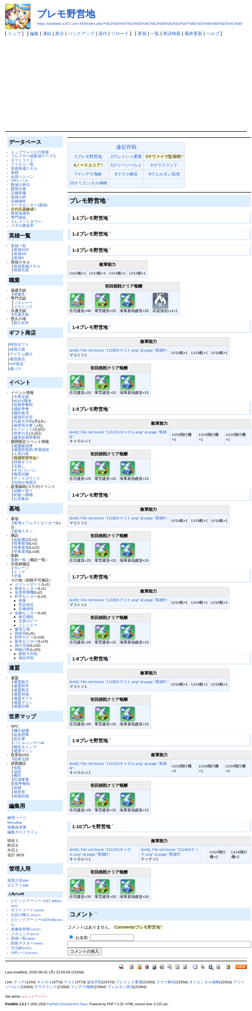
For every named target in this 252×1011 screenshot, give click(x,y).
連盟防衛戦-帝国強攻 (31, 449)
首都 (17, 788)
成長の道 (17, 349)
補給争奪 (21, 409)
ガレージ (21, 568)
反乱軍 (19, 739)
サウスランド (45, 987)
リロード (120, 33)
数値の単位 (20, 184)
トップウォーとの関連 (30, 152)
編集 (34, 33)
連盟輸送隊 (23, 446)
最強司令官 (23, 417)
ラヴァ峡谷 (165, 982)
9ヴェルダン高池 (164, 174)
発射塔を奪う (25, 425)
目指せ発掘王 (25, 482)
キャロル (44, 982)
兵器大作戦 (23, 421)
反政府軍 (21, 734)
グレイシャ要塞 (129, 982)
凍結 (47, 33)
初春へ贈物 (23, 495)
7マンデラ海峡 (88, 174)
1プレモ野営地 (88, 156)
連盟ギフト (23, 698)
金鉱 (17, 767)
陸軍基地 (21, 543)
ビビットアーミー (34, 996)
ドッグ (19, 572)
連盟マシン (23, 702)
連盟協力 (21, 682)
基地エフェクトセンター (35, 523)
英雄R (19, 258)
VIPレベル (19, 180)
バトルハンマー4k (29, 743)
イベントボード (28, 584)
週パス (15, 369)
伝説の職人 (25, 915)
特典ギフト (23, 462)
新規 (142, 33)
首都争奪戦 (23, 404)
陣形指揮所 (20, 213)
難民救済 (21, 413)
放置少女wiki (18, 880)
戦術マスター (27, 943)
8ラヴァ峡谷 (126, 174)
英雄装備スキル (24, 168)
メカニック (23, 306)
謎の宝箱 (22, 645)
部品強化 (26, 604)
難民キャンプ (25, 747)
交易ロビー (28, 621)
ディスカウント (27, 478)
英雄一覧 (18, 246)
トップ (14, 33)
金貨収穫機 (24, 592)
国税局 (20, 633)
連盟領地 (21, 694)
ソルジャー (23, 302)
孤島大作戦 (28, 653)
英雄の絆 (18, 197)
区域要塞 (21, 779)
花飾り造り (23, 490)
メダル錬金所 (22, 225)
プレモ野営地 (66, 14)
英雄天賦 (21, 270)
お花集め (21, 498)
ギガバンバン (25, 470)
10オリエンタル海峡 (88, 183)
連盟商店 (21, 690)
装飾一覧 (18, 560)
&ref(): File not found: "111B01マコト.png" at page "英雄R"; (118, 350)
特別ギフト (19, 344)
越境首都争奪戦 (27, 437)
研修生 (19, 294)
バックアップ (81, 33)
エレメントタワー (26, 221)
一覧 (154, 33)
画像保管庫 (16, 827)
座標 (14, 172)
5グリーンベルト (126, 165)
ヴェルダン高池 (120, 987)
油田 (17, 771)
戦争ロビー (24, 637)
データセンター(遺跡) (29, 205)
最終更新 (193, 33)
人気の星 (21, 454)
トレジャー (28, 625)
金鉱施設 (21, 539)
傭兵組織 (21, 730)
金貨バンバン (22, 176)
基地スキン (23, 531)
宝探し (19, 466)
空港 (17, 576)
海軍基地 (21, 547)
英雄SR (20, 254)
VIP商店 (17, 364)
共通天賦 (21, 314)
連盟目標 (21, 706)
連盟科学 (21, 686)
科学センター (26, 596)
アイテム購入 (21, 354)
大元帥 (21, 948)
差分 (59, 33)
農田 (17, 775)
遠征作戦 (26, 658)
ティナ (19, 982)
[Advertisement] (126, 83)
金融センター (26, 613)
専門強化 (18, 217)
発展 (22, 600)
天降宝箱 (21, 397)
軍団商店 (17, 359)
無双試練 (21, 474)
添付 (102, 33)
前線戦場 (21, 796)
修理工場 (22, 629)
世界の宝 (21, 433)
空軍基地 (21, 551)
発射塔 (19, 792)
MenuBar (14, 822)
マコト (69, 982)
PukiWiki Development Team (67, 1004)
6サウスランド (164, 165)
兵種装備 (18, 193)
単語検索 (172, 33)
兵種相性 (18, 201)
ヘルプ (213, 33)
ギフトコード (22, 160)
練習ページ (16, 817)
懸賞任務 (18, 189)
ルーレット (23, 429)
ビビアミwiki (18, 885)
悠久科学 (21, 323)
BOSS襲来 (23, 401)
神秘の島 (22, 649)
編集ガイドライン (22, 832)
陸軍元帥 (21, 759)
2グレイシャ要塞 (126, 156)
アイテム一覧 (22, 164)
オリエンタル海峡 (204, 982)
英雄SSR (21, 249)
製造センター (26, 588)
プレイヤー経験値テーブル (34, 156)
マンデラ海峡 (82, 987)
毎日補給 (26, 617)
